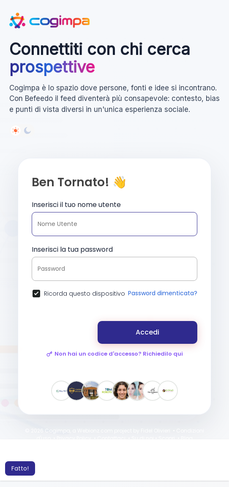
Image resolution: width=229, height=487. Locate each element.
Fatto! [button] (20, 468)
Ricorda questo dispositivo (84, 293)
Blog (187, 438)
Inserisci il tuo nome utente (76, 204)
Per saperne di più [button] (123, 457)
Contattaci (111, 438)
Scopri (166, 438)
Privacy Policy (74, 438)
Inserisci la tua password (72, 249)
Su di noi (142, 438)
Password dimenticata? (162, 293)
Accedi (147, 332)
